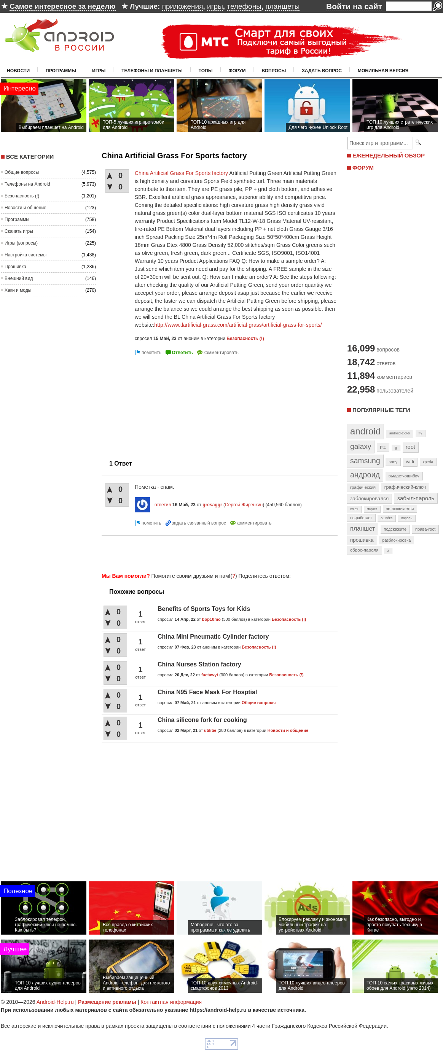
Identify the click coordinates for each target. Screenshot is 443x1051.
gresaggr (212, 504)
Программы (61, 70)
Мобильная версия (383, 70)
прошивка (362, 540)
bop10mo (211, 619)
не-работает (361, 518)
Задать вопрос (322, 70)
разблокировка (396, 540)
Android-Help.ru (55, 1002)
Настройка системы (25, 255)
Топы (206, 70)
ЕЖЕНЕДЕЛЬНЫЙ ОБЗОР (388, 155)
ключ (354, 509)
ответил (163, 504)
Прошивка (15, 266)
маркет (372, 509)
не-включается (400, 508)
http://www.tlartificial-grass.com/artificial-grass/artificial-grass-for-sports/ (238, 325)
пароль (406, 518)
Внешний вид (19, 278)
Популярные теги (381, 410)
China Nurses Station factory (199, 664)
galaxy (360, 446)
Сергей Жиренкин (244, 504)
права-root (425, 529)
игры (215, 6)
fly (420, 433)
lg (396, 448)
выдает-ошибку (404, 476)
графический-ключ (405, 487)
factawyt (209, 675)
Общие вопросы (22, 172)
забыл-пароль (415, 498)
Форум (237, 70)
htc (383, 447)
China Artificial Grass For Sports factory (181, 173)
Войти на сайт (354, 6)
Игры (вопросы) (21, 243)
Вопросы (273, 70)
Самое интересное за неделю (62, 6)
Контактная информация (171, 1002)
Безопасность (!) (22, 196)
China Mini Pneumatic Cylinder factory (213, 636)
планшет (362, 528)
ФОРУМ (363, 167)
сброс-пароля (364, 550)
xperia (428, 462)
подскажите (395, 529)
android (365, 431)
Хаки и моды (18, 290)
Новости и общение (25, 207)
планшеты (282, 6)
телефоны (244, 6)
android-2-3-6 (399, 433)
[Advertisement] (162, 404)
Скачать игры (19, 231)
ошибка (386, 518)
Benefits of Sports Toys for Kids (204, 609)
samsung (365, 460)
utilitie (210, 730)
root (410, 447)
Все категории (30, 156)
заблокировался (369, 498)
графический (363, 487)
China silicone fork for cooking (202, 720)
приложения (182, 6)
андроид (365, 475)
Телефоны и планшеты (152, 70)
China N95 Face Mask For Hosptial (207, 692)
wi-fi (410, 461)
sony (393, 462)
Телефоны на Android (27, 184)
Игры (98, 70)
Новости (18, 70)
